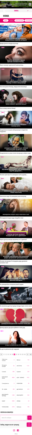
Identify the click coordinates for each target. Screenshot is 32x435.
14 (10, 354)
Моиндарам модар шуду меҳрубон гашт (11, 218)
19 (20, 354)
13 (8, 354)
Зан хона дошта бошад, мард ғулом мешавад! (13, 86)
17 (16, 354)
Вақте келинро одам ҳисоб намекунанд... (12, 65)
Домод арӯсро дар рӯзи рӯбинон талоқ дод (12, 327)
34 (24, 354)
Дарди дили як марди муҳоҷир (9, 43)
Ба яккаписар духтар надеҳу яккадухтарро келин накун (16, 306)
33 (22, 354)
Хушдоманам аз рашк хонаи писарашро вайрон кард (15, 153)
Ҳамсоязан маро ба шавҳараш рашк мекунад (13, 196)
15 (12, 354)
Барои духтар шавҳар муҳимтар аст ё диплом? (13, 239)
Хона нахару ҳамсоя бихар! (8, 108)
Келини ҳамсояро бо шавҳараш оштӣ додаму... (13, 175)
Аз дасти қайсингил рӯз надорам (9, 349)
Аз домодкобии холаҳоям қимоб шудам (11, 284)
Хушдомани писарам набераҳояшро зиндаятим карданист (14, 130)
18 (18, 354)
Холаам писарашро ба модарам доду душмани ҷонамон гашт (13, 262)
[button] (27, 10)
